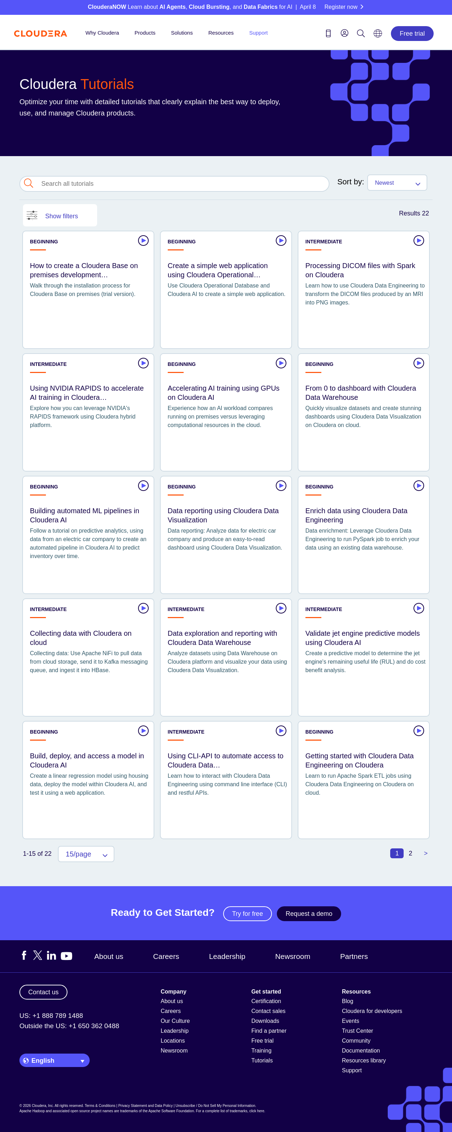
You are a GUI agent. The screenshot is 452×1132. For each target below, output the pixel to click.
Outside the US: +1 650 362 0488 (69, 1026)
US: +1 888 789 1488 (51, 1015)
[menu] (345, 33)
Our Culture (175, 1021)
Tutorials (262, 1060)
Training (261, 1051)
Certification (266, 1001)
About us (108, 956)
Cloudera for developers (372, 1011)
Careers (166, 956)
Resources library (364, 1060)
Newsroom (292, 956)
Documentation (361, 1051)
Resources (221, 33)
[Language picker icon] (377, 35)
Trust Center (357, 1031)
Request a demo (309, 913)
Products (145, 33)
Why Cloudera (102, 33)
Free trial (412, 33)
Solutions (182, 33)
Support (258, 33)
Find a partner (269, 1031)
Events (350, 1021)
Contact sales (268, 1011)
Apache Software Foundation (171, 1111)
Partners (354, 956)
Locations (173, 1041)
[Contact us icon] (328, 34)
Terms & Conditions (100, 1106)
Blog (347, 1001)
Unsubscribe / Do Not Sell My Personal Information (215, 1106)
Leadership (227, 956)
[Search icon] (361, 34)
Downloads (265, 1021)
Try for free (247, 913)
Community (356, 1041)
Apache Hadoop (32, 1111)
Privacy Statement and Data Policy (145, 1106)
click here (256, 1111)
